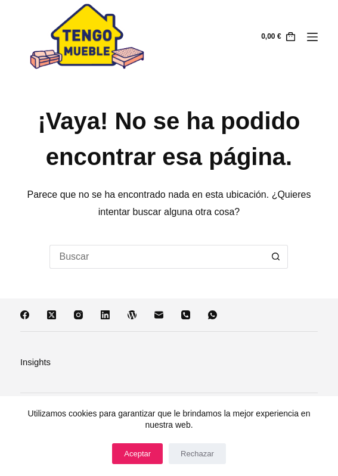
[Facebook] (24, 314)
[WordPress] (132, 314)
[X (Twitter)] (51, 314)
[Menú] (312, 37)
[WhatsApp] (212, 314)
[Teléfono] (185, 314)
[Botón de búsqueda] (276, 257)
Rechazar (197, 453)
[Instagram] (78, 314)
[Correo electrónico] (158, 314)
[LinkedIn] (105, 314)
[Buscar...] (156, 257)
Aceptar (137, 453)
